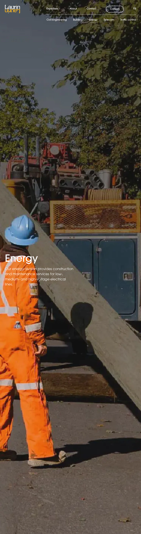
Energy (93, 20)
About (73, 9)
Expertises (53, 9)
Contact (91, 9)
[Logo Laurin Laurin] (12, 9)
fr (134, 9)
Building (78, 20)
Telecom (109, 20)
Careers (115, 9)
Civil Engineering (57, 20)
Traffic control (128, 20)
